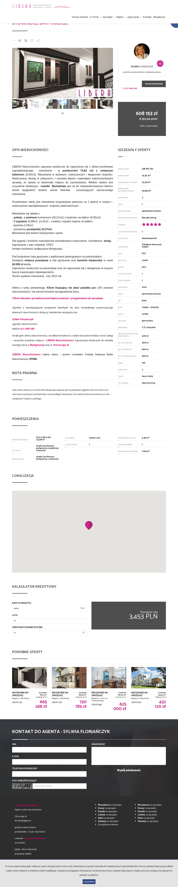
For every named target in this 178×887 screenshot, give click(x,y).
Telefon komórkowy (24, 768)
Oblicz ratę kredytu (149, 126)
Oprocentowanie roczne (27, 627)
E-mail (15, 756)
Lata (15, 615)
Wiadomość (98, 744)
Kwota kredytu (21, 603)
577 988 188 (130, 88)
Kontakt (147, 17)
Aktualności (159, 17)
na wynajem (110, 805)
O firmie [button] (95, 17)
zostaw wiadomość (154, 83)
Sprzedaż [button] (109, 17)
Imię (14, 744)
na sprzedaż (149, 805)
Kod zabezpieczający (24, 780)
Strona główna (80, 17)
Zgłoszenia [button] (134, 17)
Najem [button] (121, 17)
